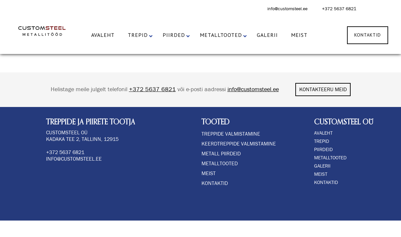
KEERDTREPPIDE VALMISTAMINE (238, 143)
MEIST (320, 174)
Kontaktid (214, 183)
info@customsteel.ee (287, 9)
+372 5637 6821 (339, 9)
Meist (208, 173)
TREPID (321, 141)
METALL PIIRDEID (221, 153)
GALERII (322, 166)
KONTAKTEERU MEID (323, 89)
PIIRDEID (323, 149)
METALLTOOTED (330, 157)
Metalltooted (219, 163)
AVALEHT (323, 133)
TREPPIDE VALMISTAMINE (230, 134)
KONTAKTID (326, 182)
